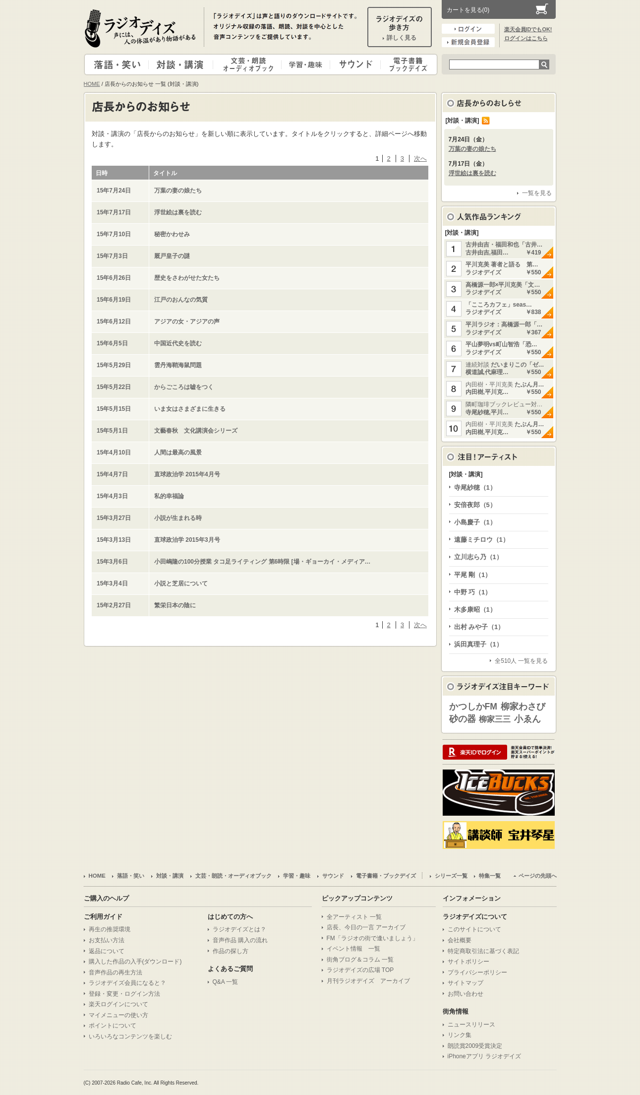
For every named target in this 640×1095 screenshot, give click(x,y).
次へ (420, 158)
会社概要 (459, 940)
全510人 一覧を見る (521, 660)
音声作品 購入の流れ (240, 940)
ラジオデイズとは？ (239, 929)
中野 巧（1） (473, 592)
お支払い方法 (106, 940)
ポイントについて (112, 1025)
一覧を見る (537, 193)
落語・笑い (117, 64)
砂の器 (462, 719)
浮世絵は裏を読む (472, 173)
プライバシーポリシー (477, 972)
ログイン (468, 29)
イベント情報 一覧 (353, 948)
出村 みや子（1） (479, 627)
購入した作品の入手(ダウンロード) (135, 961)
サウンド (353, 64)
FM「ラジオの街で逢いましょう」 (372, 938)
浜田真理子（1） (478, 644)
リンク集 (459, 1034)
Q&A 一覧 (225, 981)
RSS (485, 120)
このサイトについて (474, 929)
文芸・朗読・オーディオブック (251, 64)
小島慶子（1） (475, 522)
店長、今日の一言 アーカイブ (366, 927)
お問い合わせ (465, 993)
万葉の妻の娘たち (472, 148)
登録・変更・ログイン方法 (124, 993)
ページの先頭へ (538, 876)
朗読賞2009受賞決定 (475, 1045)
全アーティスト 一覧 (354, 916)
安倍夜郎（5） (475, 505)
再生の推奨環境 (109, 929)
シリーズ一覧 (451, 876)
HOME (92, 84)
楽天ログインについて (118, 1004)
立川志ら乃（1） (478, 557)
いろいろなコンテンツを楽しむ (130, 1036)
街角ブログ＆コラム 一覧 (360, 959)
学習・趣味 (306, 64)
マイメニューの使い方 (118, 1015)
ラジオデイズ (142, 28)
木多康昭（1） (475, 609)
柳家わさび (523, 706)
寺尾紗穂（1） (475, 487)
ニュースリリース (471, 1024)
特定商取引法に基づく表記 (483, 951)
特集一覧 (490, 876)
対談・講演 (182, 64)
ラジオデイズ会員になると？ (127, 982)
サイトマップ (465, 982)
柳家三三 (495, 719)
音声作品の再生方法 (115, 972)
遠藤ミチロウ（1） (481, 539)
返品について (106, 951)
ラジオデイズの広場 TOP (360, 969)
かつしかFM (473, 706)
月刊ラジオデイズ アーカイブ (368, 980)
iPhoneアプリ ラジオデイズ (485, 1056)
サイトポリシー (468, 961)
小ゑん (527, 719)
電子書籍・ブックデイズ (407, 64)
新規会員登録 (468, 42)
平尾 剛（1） (473, 575)
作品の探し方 (230, 951)
